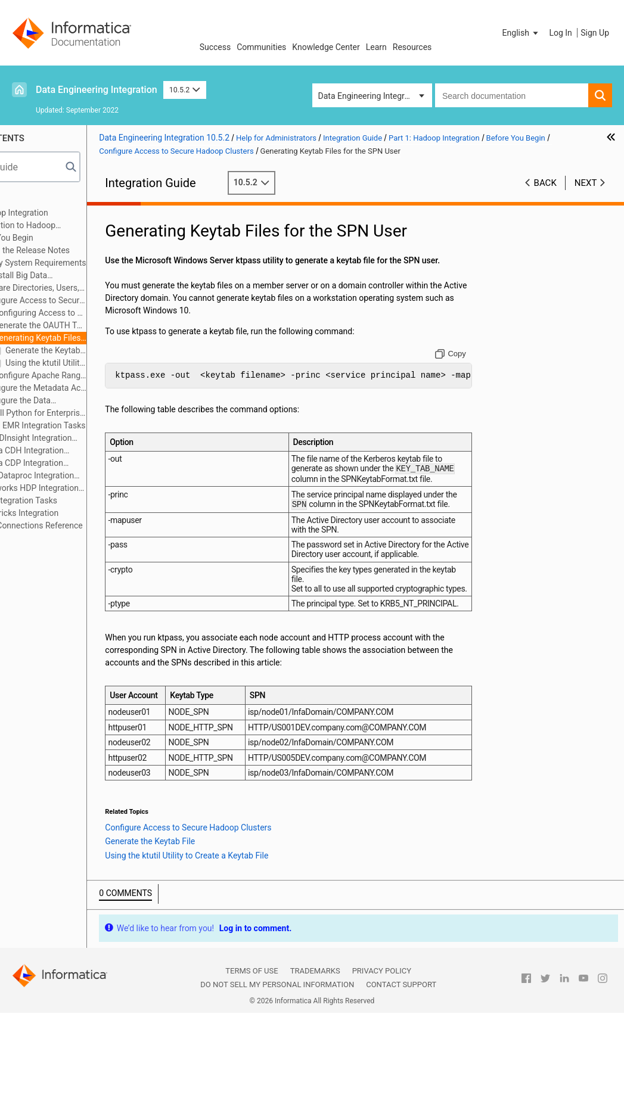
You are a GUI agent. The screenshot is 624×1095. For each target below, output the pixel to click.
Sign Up (594, 33)
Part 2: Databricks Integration (74, 513)
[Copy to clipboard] (468, 366)
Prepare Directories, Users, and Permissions (93, 288)
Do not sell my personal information (277, 1067)
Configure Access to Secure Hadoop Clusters (95, 301)
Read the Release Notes (94, 250)
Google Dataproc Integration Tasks (85, 476)
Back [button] (545, 183)
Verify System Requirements (102, 262)
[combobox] (511, 95)
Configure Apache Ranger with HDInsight (108, 375)
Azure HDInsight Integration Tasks (83, 438)
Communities (261, 47)
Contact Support (401, 1067)
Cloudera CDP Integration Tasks (79, 463)
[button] (521, 32)
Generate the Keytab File (114, 350)
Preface (34, 200)
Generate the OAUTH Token (108, 325)
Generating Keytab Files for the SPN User (99, 338)
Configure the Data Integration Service (79, 401)
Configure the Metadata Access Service (102, 388)
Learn (376, 47)
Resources (412, 47)
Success (215, 47)
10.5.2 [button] (184, 89)
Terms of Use (251, 1053)
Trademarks (315, 1053)
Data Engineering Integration (96, 89)
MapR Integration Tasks (81, 500)
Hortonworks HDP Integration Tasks (87, 488)
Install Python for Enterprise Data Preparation (102, 413)
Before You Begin (70, 237)
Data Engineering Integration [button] (370, 96)
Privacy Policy (381, 1053)
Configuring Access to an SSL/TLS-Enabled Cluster (102, 313)
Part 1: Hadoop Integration (68, 212)
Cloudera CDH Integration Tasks (80, 451)
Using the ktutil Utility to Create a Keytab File (114, 363)
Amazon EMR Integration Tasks (96, 425)
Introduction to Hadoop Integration (75, 226)
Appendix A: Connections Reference (86, 525)
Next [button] (586, 183)
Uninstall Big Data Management (77, 276)
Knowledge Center (325, 47)
